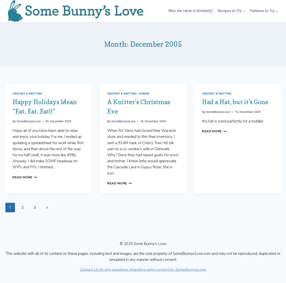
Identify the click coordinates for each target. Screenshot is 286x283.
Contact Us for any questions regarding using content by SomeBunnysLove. (143, 269)
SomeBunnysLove (29, 121)
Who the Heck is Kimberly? (190, 10)
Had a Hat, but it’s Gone (235, 102)
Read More (25, 177)
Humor (144, 93)
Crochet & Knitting (27, 93)
